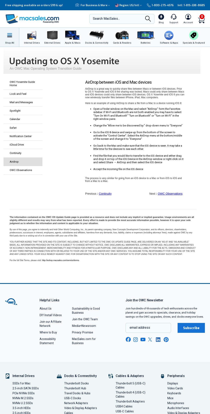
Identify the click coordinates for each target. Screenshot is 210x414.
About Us (46, 308)
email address (140, 328)
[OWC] (32, 19)
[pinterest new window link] (166, 339)
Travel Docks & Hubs (77, 393)
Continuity (105, 193)
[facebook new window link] (128, 339)
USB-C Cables (125, 411)
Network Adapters (76, 403)
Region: (129, 5)
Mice (170, 398)
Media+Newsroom (84, 325)
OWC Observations (170, 193)
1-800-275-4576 (160, 5)
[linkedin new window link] (158, 339)
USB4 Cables (124, 406)
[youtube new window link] (143, 339)
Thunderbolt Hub (75, 388)
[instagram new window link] (135, 339)
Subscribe (191, 328)
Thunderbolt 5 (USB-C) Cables (130, 385)
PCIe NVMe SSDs (24, 393)
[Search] (148, 19)
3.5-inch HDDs (22, 408)
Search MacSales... (106, 19)
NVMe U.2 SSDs (23, 403)
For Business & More (93, 5)
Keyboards (174, 393)
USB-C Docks (72, 398)
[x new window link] (150, 339)
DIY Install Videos (51, 315)
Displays (172, 383)
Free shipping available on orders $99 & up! (34, 5)
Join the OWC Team (85, 319)
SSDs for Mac (21, 383)
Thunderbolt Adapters (130, 401)
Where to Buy (48, 332)
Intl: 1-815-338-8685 (191, 5)
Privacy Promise (82, 332)
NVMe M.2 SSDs (23, 398)
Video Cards (175, 388)
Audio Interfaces (178, 408)
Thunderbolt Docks (76, 383)
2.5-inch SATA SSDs (26, 388)
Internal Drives (24, 376)
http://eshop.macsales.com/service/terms (60, 260)
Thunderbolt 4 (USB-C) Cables (130, 394)
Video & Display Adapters (80, 408)
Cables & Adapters (130, 376)
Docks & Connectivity (80, 376)
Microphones (175, 403)
